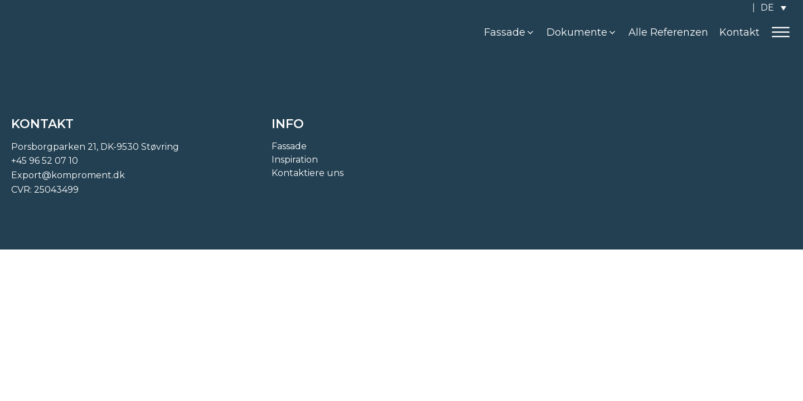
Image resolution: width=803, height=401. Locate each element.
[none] (773, 7)
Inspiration (295, 159)
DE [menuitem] (767, 7)
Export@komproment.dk (68, 175)
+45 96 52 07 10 (44, 160)
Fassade (289, 146)
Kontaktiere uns (308, 173)
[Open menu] (781, 32)
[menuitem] (773, 7)
